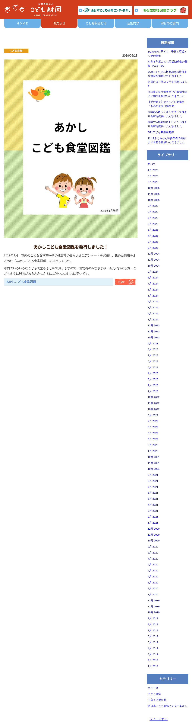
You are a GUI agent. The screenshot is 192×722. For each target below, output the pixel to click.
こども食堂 (154, 694)
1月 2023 (153, 391)
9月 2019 (153, 618)
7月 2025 (153, 218)
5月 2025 (153, 229)
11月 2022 (154, 403)
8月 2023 (153, 349)
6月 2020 (153, 564)
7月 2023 (153, 355)
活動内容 (133, 23)
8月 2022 (153, 415)
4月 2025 (153, 235)
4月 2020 (153, 576)
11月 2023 (154, 331)
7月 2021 (153, 487)
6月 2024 (153, 289)
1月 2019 (153, 666)
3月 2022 (153, 439)
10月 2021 (154, 468)
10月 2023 (154, 337)
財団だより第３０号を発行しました (167, 83)
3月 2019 (153, 654)
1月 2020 (153, 594)
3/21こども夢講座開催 (161, 132)
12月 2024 (154, 253)
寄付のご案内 (170, 23)
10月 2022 (154, 409)
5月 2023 (153, 367)
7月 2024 (153, 283)
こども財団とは (96, 23)
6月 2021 (153, 492)
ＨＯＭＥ (22, 23)
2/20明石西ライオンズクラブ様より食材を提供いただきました (167, 114)
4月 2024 (153, 301)
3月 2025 (153, 241)
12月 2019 (154, 600)
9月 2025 (153, 205)
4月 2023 (153, 373)
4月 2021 (153, 504)
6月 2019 (153, 636)
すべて (152, 164)
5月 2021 (153, 498)
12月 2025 (154, 188)
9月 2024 (153, 271)
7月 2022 (153, 421)
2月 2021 (153, 516)
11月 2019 (154, 606)
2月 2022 (153, 445)
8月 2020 (153, 552)
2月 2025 (153, 247)
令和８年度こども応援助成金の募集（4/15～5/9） (167, 63)
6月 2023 (153, 361)
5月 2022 (153, 433)
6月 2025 (153, 224)
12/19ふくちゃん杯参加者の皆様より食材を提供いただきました (167, 140)
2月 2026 (153, 182)
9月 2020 (153, 546)
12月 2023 (154, 325)
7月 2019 (153, 630)
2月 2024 (153, 313)
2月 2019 (153, 660)
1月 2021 (153, 522)
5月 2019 (153, 642)
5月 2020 (153, 570)
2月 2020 (153, 588)
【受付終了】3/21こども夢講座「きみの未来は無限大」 (166, 104)
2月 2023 (153, 385)
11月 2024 (154, 259)
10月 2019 (154, 612)
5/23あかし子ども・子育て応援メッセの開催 (167, 53)
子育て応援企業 (157, 699)
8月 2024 (153, 277)
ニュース (153, 688)
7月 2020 (153, 558)
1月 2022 (153, 451)
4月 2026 (153, 170)
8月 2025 (153, 211)
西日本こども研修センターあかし (167, 705)
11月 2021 (154, 463)
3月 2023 (153, 379)
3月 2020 (153, 582)
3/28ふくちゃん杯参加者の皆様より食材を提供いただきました (167, 73)
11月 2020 (154, 534)
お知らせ (59, 23)
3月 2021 (153, 510)
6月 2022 (153, 427)
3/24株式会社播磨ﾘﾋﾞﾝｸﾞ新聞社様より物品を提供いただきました (167, 94)
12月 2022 (154, 397)
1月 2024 (153, 319)
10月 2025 (154, 200)
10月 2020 (154, 540)
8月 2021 (153, 481)
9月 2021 (153, 474)
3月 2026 (153, 176)
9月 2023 (153, 343)
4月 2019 (153, 648)
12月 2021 (154, 457)
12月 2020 (154, 528)
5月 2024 (153, 295)
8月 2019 (153, 624)
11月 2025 (154, 194)
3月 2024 (153, 307)
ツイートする (159, 719)
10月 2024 (154, 265)
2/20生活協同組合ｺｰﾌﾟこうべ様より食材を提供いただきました (167, 124)
